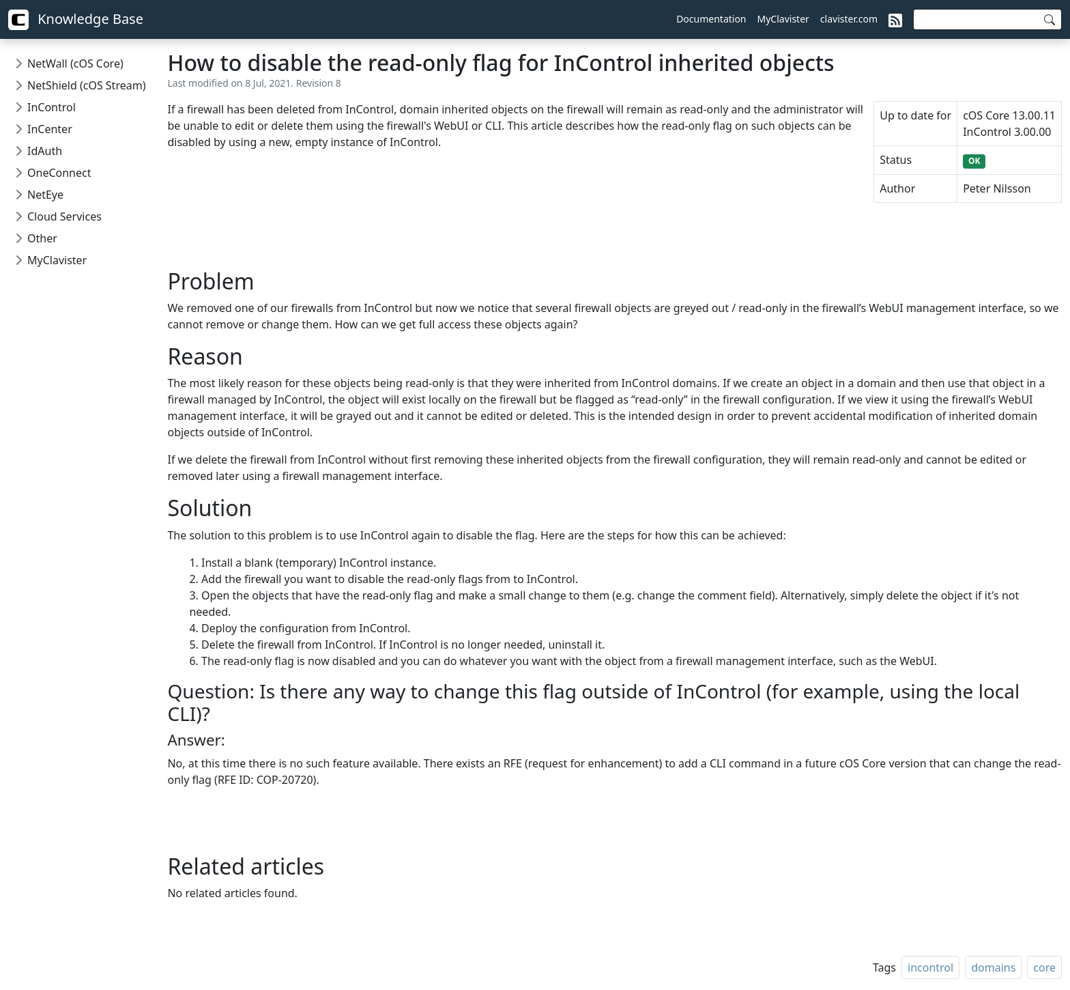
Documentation (711, 18)
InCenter (49, 129)
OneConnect (59, 172)
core (1044, 967)
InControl (51, 107)
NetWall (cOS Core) (75, 63)
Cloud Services (64, 216)
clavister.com (849, 18)
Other (42, 238)
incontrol (930, 967)
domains (993, 967)
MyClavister (783, 18)
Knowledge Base (75, 20)
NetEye (45, 194)
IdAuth (44, 150)
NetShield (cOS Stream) (86, 85)
